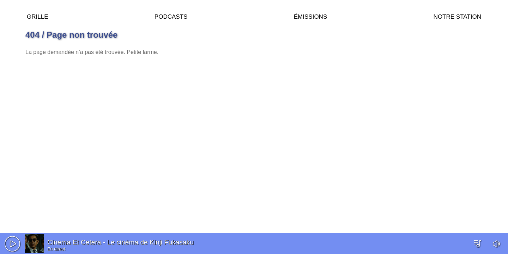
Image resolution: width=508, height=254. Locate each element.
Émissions (310, 15)
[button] (12, 243)
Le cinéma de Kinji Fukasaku (150, 242)
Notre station (457, 15)
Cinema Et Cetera (74, 242)
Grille (37, 15)
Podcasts (171, 15)
